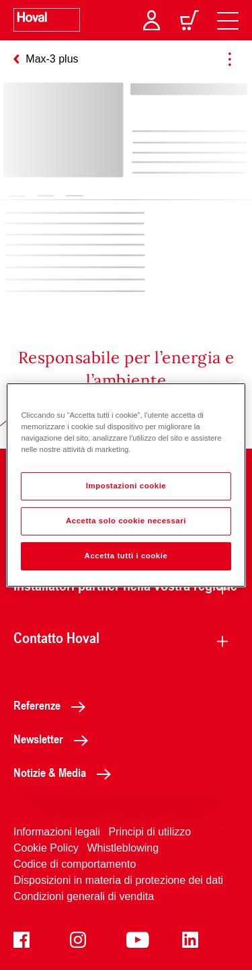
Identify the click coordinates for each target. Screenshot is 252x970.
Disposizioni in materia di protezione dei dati (118, 880)
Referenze (53, 705)
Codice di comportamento (74, 864)
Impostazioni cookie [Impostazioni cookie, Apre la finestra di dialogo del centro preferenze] (126, 486)
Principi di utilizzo (149, 831)
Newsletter (54, 738)
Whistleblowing (123, 848)
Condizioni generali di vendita (83, 896)
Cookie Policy (46, 848)
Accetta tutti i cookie (126, 556)
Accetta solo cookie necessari (126, 521)
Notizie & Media (65, 772)
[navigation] (228, 20)
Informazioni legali (56, 831)
